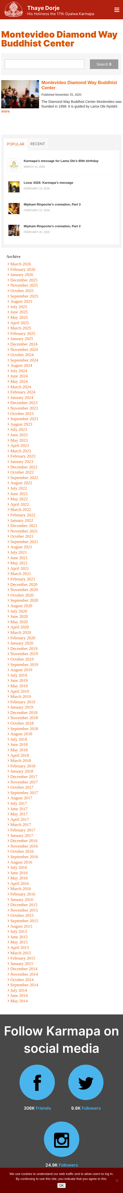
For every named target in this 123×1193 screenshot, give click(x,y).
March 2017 (20, 824)
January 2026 (21, 274)
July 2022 (18, 488)
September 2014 (24, 985)
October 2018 (22, 723)
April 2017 (19, 819)
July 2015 (18, 931)
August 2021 (21, 547)
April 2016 (19, 883)
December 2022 (24, 467)
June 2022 (19, 493)
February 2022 (22, 515)
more (5, 111)
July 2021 (18, 552)
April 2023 (19, 445)
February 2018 (22, 766)
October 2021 (22, 536)
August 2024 (21, 365)
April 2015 (19, 947)
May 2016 (19, 878)
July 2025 (18, 306)
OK (61, 1185)
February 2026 (22, 269)
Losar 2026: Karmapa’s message (48, 182)
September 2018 (24, 728)
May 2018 (19, 750)
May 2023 (19, 440)
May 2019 (19, 686)
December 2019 (24, 648)
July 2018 (18, 739)
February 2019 (22, 702)
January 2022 (21, 520)
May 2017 (19, 814)
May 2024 (19, 381)
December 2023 (24, 402)
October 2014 (22, 979)
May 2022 (19, 499)
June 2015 (19, 937)
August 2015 (21, 926)
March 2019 (20, 696)
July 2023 (18, 429)
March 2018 (20, 760)
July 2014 (18, 990)
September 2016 (24, 856)
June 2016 (19, 873)
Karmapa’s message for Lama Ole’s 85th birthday (61, 161)
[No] (116, 1180)
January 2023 (21, 461)
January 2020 (21, 643)
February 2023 (22, 456)
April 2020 (19, 627)
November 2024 (24, 349)
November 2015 (24, 910)
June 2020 (19, 616)
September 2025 (24, 296)
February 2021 (22, 579)
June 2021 (19, 557)
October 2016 (22, 851)
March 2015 (20, 953)
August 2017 (21, 798)
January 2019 (21, 707)
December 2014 (24, 968)
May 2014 (19, 1001)
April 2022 (19, 504)
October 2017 (22, 787)
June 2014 (19, 995)
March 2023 (20, 451)
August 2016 (21, 862)
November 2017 (24, 782)
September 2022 (24, 477)
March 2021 (20, 573)
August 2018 (21, 734)
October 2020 (22, 595)
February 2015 (22, 958)
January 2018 (21, 771)
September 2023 (24, 418)
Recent (37, 143)
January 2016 (21, 899)
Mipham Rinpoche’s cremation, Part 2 (52, 226)
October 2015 (22, 915)
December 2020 (24, 584)
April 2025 (19, 323)
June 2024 (19, 376)
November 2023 (24, 408)
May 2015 (19, 942)
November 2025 (24, 285)
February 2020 (22, 638)
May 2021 (19, 563)
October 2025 (22, 290)
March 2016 (20, 888)
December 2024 (24, 344)
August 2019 (21, 669)
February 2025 (22, 333)
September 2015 (24, 920)
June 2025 (19, 312)
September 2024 (24, 360)
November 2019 (24, 653)
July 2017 (18, 803)
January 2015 (21, 963)
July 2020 (18, 611)
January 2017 (21, 835)
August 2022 (21, 483)
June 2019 (19, 680)
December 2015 (24, 904)
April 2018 (19, 755)
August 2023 (21, 424)
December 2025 (24, 280)
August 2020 (21, 605)
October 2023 (22, 413)
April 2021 (19, 568)
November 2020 (24, 589)
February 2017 (22, 830)
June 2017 (19, 808)
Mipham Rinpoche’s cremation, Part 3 (52, 204)
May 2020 (19, 621)
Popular (15, 143)
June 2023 (19, 435)
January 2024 (21, 397)
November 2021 (24, 531)
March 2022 (20, 509)
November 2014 (24, 974)
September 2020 (24, 600)
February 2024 (22, 392)
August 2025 (21, 301)
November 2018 (24, 717)
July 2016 (18, 867)
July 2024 (18, 370)
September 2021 (24, 541)
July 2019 (18, 675)
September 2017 (24, 792)
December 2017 (24, 776)
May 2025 (19, 317)
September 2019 (24, 664)
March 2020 (20, 632)
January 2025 (21, 338)
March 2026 (20, 264)
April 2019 (19, 691)
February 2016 (22, 894)
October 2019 (22, 659)
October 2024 (22, 354)
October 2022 (22, 472)
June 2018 (19, 744)
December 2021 (24, 525)
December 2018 (24, 712)
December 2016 (24, 840)
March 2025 (20, 328)
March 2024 (20, 387)
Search (104, 64)
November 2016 (24, 846)
